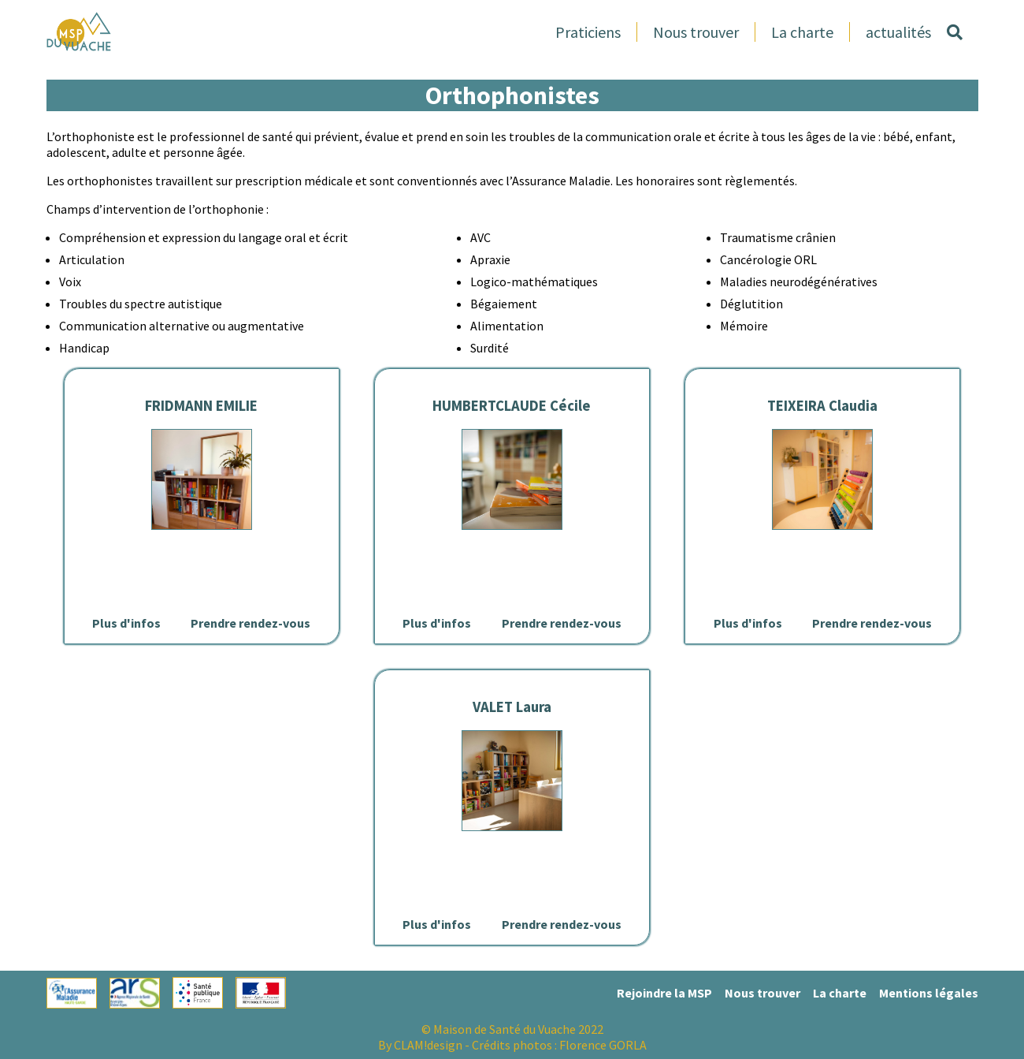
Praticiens (588, 32)
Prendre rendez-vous (250, 623)
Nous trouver (696, 32)
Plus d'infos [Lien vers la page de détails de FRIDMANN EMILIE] (126, 623)
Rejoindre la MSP (664, 993)
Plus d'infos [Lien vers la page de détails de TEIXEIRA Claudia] (748, 623)
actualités (898, 32)
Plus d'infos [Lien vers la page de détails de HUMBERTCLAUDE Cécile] (437, 623)
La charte (802, 32)
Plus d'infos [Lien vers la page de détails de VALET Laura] (437, 924)
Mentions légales (928, 993)
